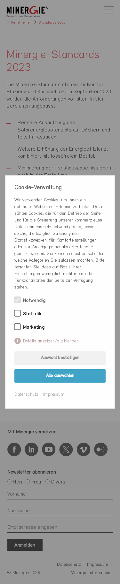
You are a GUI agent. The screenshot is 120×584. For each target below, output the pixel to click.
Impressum (54, 394)
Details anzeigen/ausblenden (51, 341)
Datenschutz (26, 394)
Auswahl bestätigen (60, 358)
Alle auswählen (60, 375)
